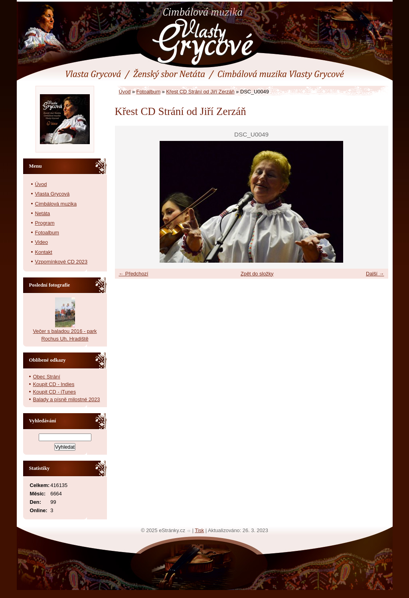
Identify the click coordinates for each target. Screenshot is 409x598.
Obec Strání (46, 377)
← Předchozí (133, 274)
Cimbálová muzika (56, 204)
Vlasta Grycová (52, 194)
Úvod (125, 92)
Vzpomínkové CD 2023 (61, 262)
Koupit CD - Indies (54, 384)
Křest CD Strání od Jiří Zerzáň (200, 92)
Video (41, 242)
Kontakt (43, 252)
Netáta (42, 213)
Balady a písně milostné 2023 (66, 399)
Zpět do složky (257, 274)
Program (45, 223)
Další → (375, 274)
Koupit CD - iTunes (54, 392)
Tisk (199, 530)
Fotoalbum (148, 92)
